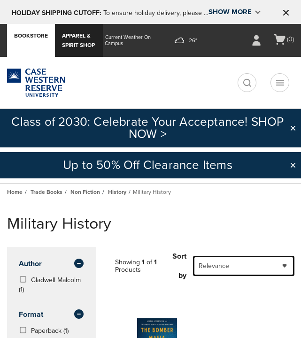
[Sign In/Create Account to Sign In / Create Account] (256, 40)
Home (15, 192)
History (117, 192)
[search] (247, 82)
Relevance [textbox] (214, 266)
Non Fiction (85, 192)
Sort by (179, 266)
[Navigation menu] (279, 82)
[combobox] (243, 266)
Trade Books (46, 192)
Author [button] (52, 264)
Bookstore (31, 35)
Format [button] (52, 315)
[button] (286, 12)
